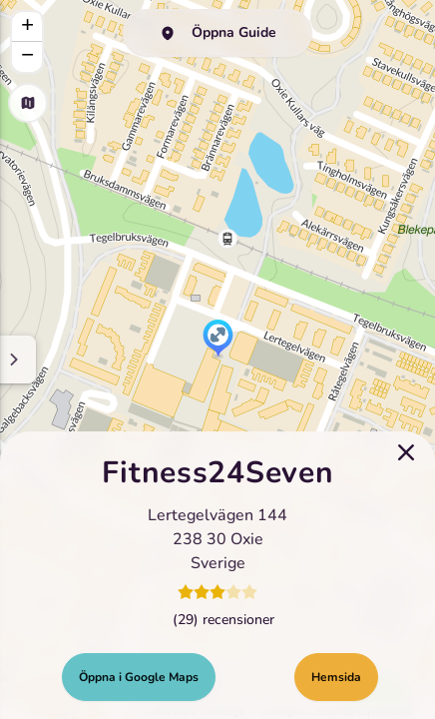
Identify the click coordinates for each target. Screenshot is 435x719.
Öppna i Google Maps (139, 677)
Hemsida (336, 677)
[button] (218, 340)
